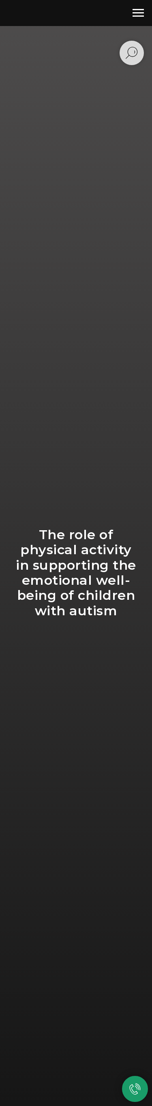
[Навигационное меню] (138, 13)
